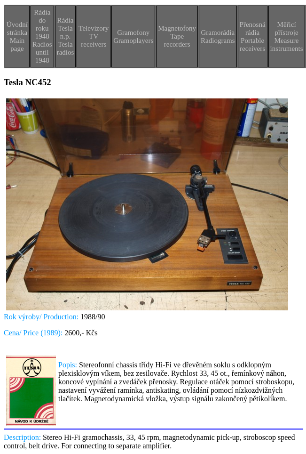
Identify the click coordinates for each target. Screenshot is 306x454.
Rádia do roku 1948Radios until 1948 (42, 36)
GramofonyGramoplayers (133, 36)
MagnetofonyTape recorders (177, 36)
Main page (17, 44)
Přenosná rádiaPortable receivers (253, 36)
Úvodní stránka (17, 28)
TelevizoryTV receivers (93, 36)
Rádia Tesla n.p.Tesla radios (65, 36)
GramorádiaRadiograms (218, 36)
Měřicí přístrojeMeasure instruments (286, 36)
